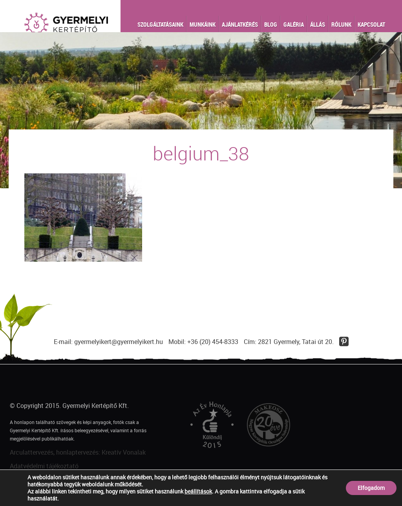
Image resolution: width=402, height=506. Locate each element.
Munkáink (203, 24)
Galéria (293, 24)
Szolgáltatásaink (160, 24)
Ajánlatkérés (240, 24)
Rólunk (341, 24)
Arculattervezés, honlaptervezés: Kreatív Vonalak (78, 452)
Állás (317, 24)
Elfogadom (371, 487)
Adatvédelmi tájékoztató (44, 466)
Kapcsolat (371, 24)
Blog (270, 24)
